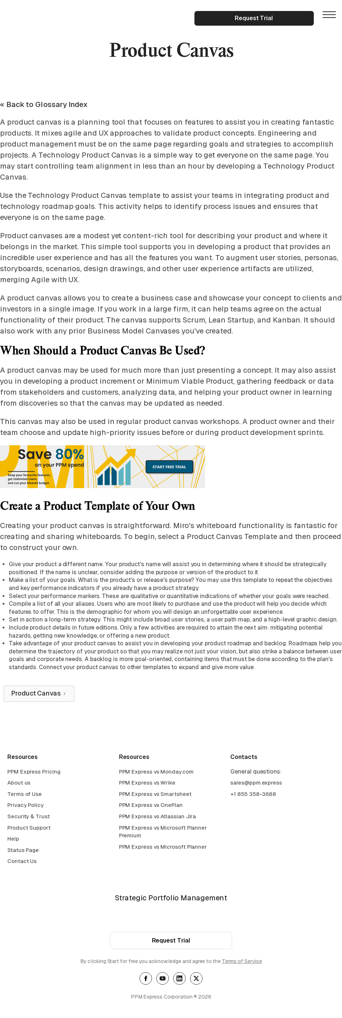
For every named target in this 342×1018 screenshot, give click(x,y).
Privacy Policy (25, 806)
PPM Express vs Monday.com (156, 772)
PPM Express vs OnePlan (151, 806)
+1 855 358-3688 (253, 795)
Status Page (23, 851)
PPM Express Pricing (33, 772)
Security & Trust (28, 817)
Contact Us (22, 862)
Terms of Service (242, 962)
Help (13, 840)
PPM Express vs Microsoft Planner (163, 847)
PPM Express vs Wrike (147, 784)
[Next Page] (39, 694)
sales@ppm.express (256, 784)
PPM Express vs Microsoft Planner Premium (163, 832)
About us (18, 784)
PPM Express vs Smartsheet (155, 795)
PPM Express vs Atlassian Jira (157, 817)
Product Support (29, 828)
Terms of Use (24, 795)
